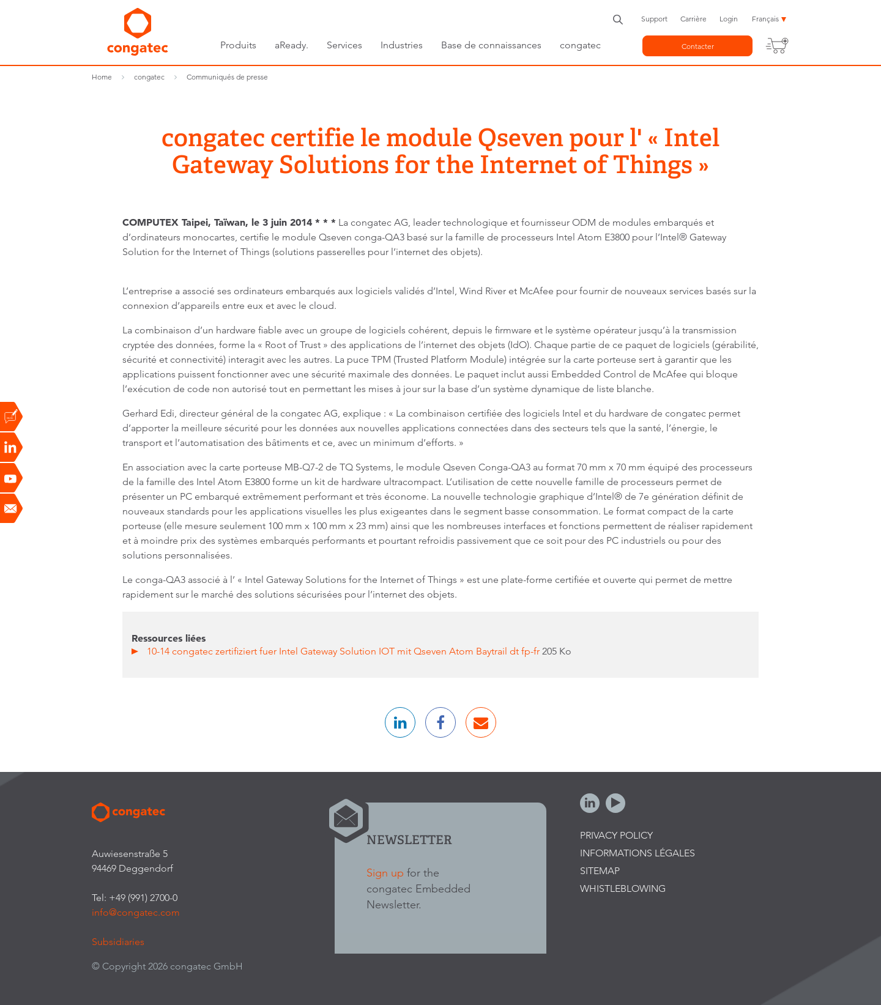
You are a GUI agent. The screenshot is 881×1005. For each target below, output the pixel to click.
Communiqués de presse (227, 76)
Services (344, 45)
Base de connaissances (491, 45)
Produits (238, 45)
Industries (402, 45)
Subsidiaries (118, 942)
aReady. (291, 45)
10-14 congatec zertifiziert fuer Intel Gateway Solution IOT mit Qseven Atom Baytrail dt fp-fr (344, 651)
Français (765, 18)
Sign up (385, 873)
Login (728, 18)
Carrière (693, 18)
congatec (580, 45)
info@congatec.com (136, 912)
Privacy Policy (616, 835)
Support (654, 18)
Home (102, 76)
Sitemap (600, 871)
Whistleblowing (623, 888)
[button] (400, 722)
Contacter (698, 46)
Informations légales (637, 853)
